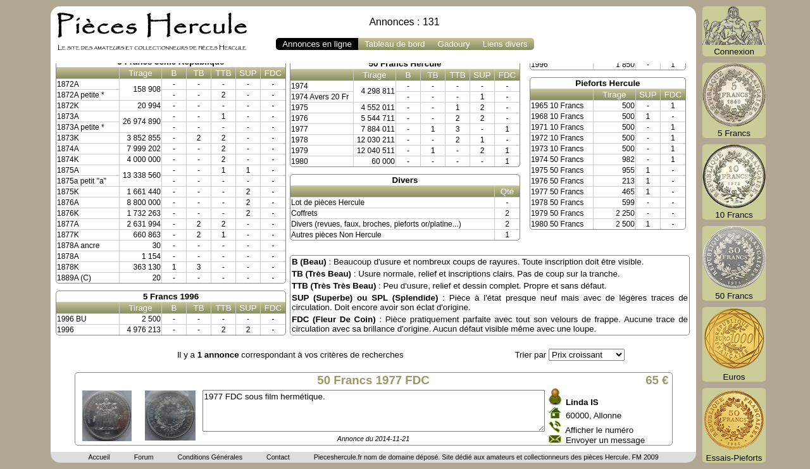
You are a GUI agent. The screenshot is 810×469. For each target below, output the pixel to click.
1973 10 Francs (557, 148)
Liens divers (505, 44)
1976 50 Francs (557, 181)
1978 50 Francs (557, 202)
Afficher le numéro (599, 430)
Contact (278, 457)
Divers (405, 180)
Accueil (98, 457)
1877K (68, 234)
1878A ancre (78, 245)
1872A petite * (80, 95)
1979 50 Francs (557, 213)
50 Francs (734, 263)
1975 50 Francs (557, 170)
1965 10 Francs (557, 105)
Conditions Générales (209, 457)
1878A (68, 256)
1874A (68, 148)
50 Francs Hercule (405, 63)
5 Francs (734, 100)
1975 (299, 107)
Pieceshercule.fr (338, 457)
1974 (299, 86)
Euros (734, 344)
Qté (507, 191)
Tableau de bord (394, 44)
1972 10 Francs (557, 138)
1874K (68, 159)
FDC (273, 73)
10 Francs (734, 182)
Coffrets (304, 213)
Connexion (734, 31)
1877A (68, 224)
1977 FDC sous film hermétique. (373, 411)
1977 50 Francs (557, 191)
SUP (247, 73)
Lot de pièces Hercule (327, 202)
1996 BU (72, 319)
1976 (299, 118)
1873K (68, 138)
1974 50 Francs (557, 159)
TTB (223, 73)
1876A (68, 202)
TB (198, 73)
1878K (68, 267)
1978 (299, 139)
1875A (68, 170)
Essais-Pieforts (734, 425)
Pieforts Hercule (607, 83)
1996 (65, 329)
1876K (68, 213)
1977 (299, 129)
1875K (68, 191)
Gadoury (454, 44)
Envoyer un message (605, 440)
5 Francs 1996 (171, 296)
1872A (68, 84)
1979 (299, 150)
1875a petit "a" (81, 181)
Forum (144, 457)
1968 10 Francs (557, 116)
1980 (299, 161)
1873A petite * (80, 127)
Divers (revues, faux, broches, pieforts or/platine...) (376, 224)
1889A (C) (74, 277)
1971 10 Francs (557, 127)
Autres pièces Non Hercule (336, 234)
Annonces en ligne (317, 44)
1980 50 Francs (557, 224)
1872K (68, 105)
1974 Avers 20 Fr (320, 96)
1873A (68, 116)
